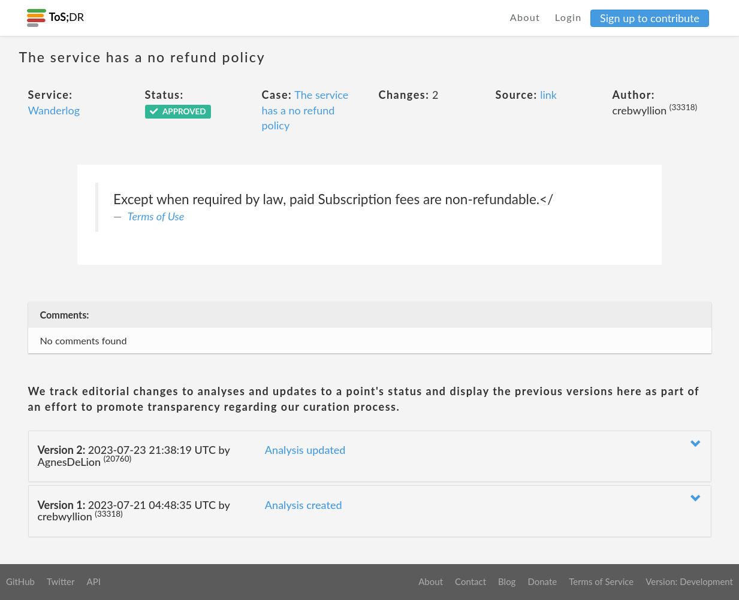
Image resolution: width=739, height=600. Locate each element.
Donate (542, 581)
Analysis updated (305, 449)
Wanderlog (54, 110)
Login (568, 17)
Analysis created (303, 504)
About (525, 17)
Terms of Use (156, 216)
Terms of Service (601, 581)
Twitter (61, 581)
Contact (470, 581)
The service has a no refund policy (305, 110)
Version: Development (689, 581)
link (548, 94)
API (93, 581)
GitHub (20, 581)
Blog (506, 581)
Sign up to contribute (649, 18)
